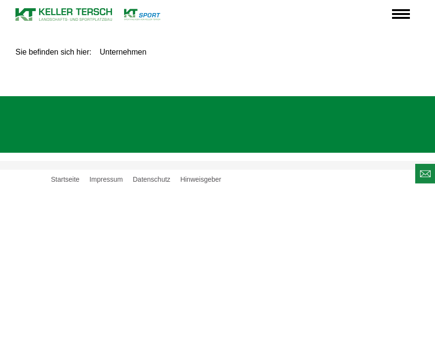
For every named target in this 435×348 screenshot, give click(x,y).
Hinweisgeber (200, 179)
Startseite (65, 179)
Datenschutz (151, 179)
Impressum (106, 179)
